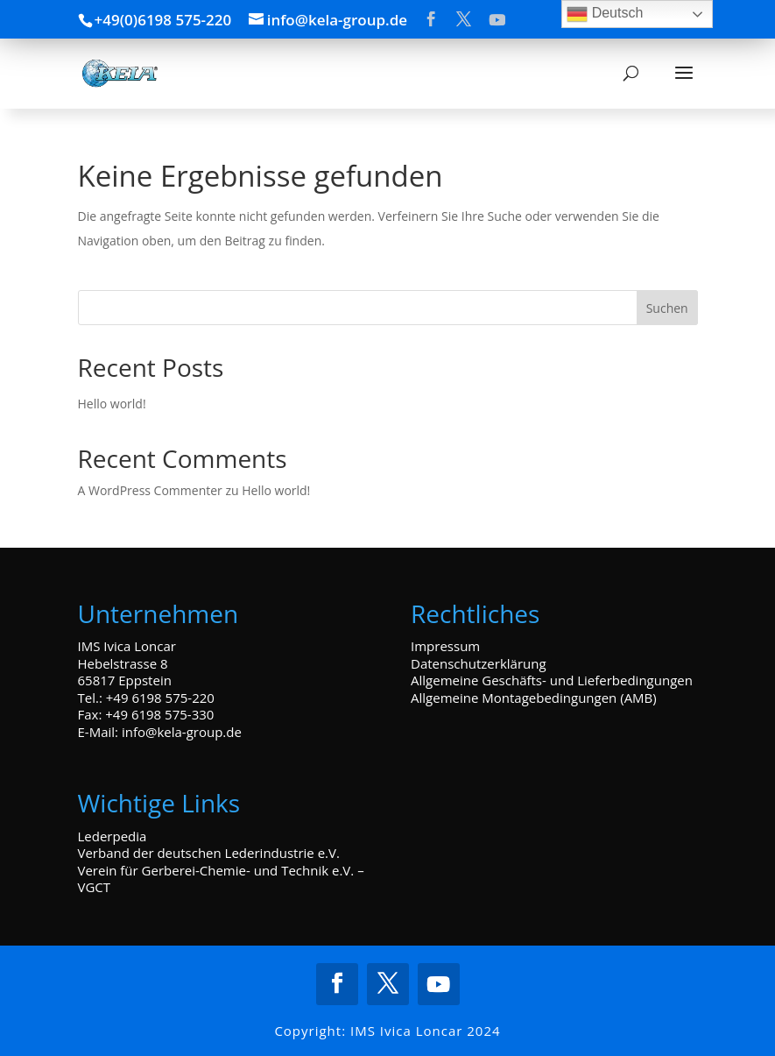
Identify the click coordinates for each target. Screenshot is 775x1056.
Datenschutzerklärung (478, 663)
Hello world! (112, 403)
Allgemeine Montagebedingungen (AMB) (534, 697)
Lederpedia (112, 836)
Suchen (667, 308)
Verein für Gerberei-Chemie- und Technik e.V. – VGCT (221, 879)
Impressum (445, 646)
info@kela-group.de (182, 732)
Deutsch (605, 14)
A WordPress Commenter (150, 490)
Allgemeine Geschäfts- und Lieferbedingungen (552, 680)
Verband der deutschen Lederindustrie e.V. (209, 852)
